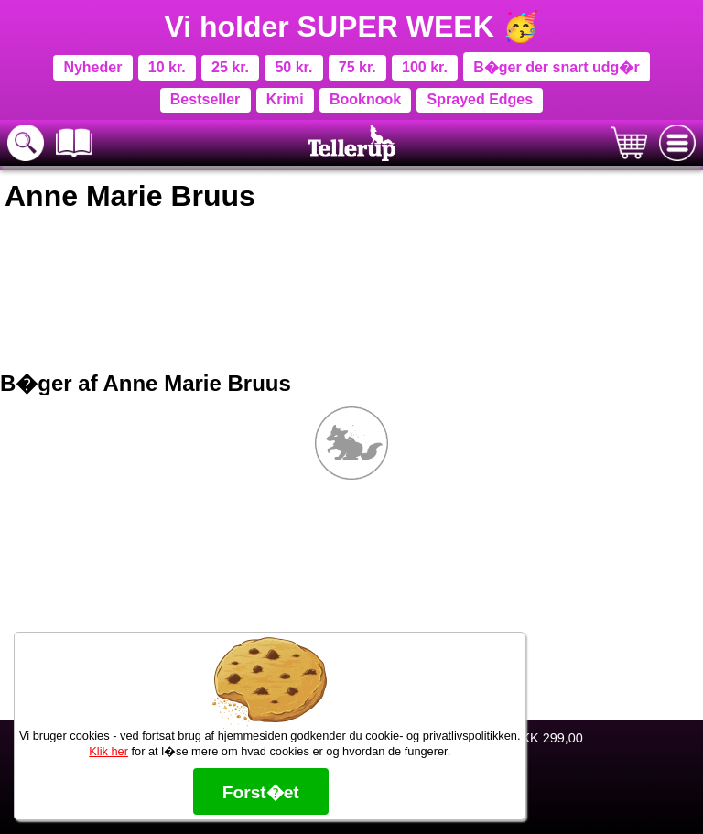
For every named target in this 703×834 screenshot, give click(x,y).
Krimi (285, 99)
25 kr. (230, 67)
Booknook (365, 99)
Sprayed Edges (480, 99)
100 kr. (425, 67)
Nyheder (92, 67)
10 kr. (167, 67)
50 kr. (293, 67)
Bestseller (205, 99)
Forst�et (260, 792)
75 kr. (357, 67)
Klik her (108, 751)
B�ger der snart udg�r (556, 67)
